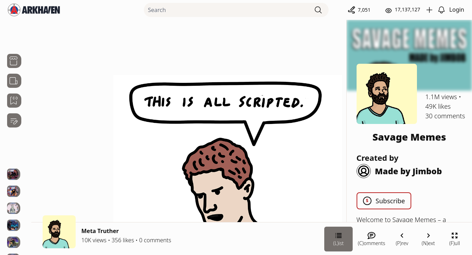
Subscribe (384, 201)
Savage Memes (409, 136)
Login (456, 9)
